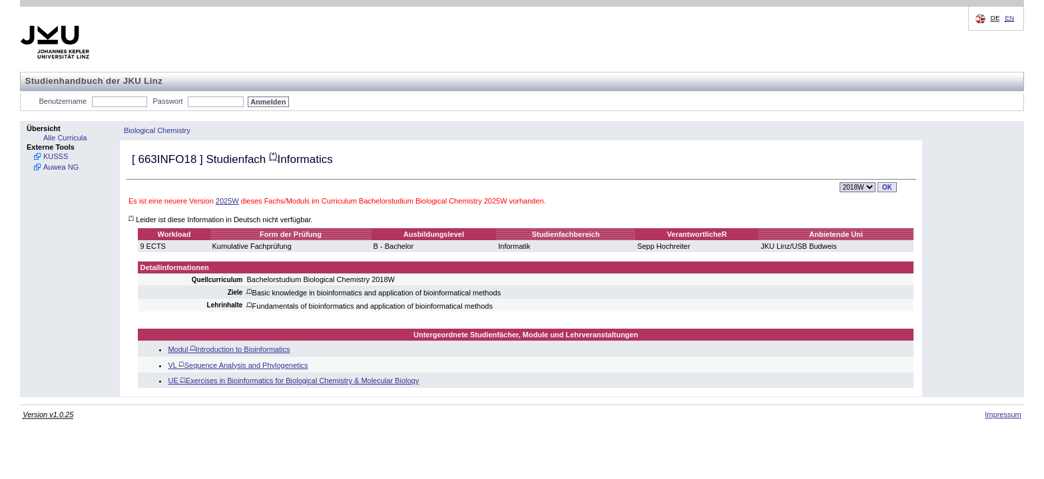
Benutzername (63, 101)
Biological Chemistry (157, 130)
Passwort (167, 101)
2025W (227, 201)
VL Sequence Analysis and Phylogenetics (238, 365)
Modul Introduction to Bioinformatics (229, 349)
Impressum (1003, 414)
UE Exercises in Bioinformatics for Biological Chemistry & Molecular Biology (293, 381)
